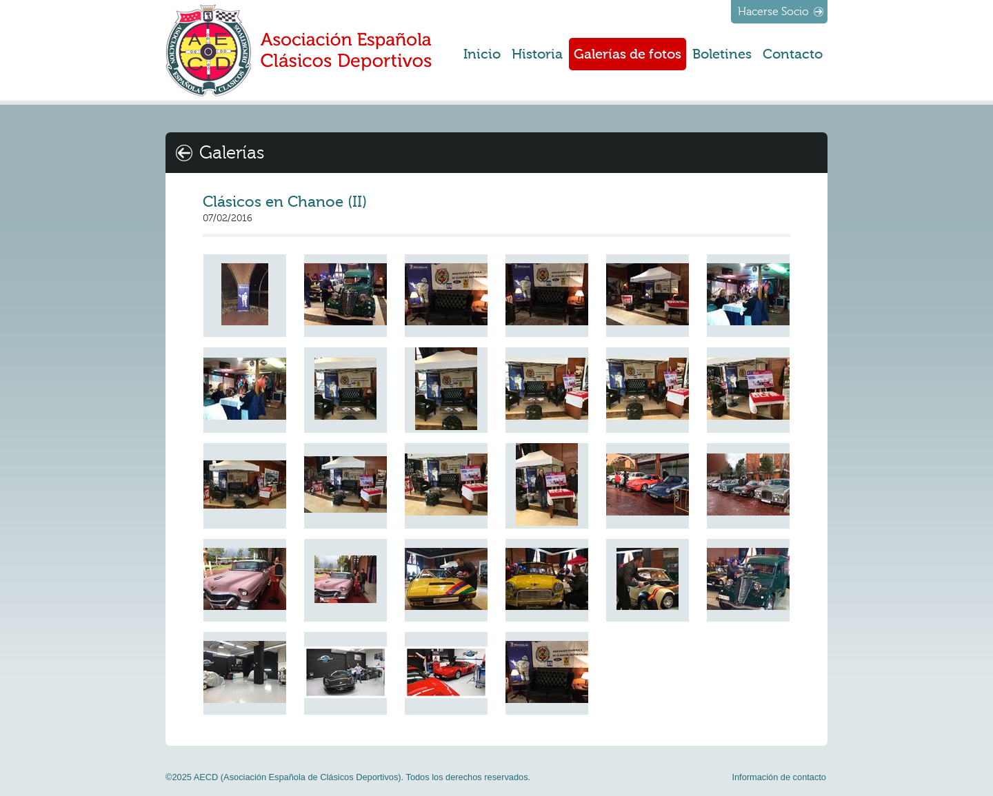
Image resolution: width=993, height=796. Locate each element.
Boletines (722, 54)
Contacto (793, 54)
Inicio (482, 54)
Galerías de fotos (627, 54)
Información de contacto (779, 777)
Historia (537, 54)
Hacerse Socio (773, 12)
